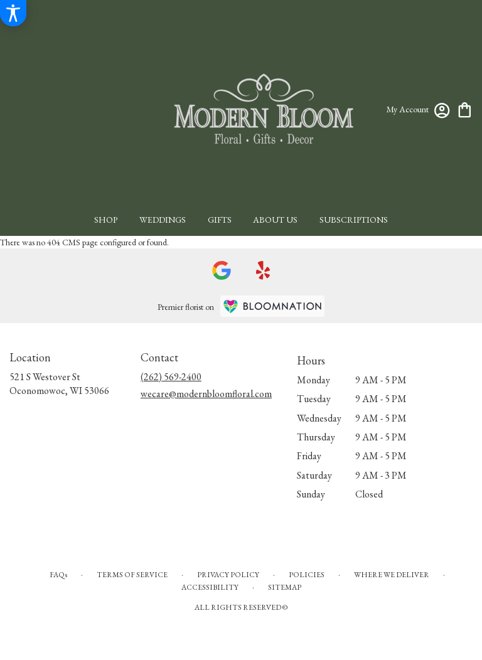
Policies (306, 575)
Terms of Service (132, 575)
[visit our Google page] (222, 270)
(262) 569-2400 (171, 376)
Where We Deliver (391, 575)
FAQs (58, 575)
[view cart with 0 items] (465, 109)
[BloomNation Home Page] (272, 306)
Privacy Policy (228, 575)
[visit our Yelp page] (263, 270)
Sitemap (284, 587)
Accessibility (209, 587)
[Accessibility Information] (13, 13)
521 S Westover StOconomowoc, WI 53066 (59, 383)
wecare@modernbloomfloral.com (206, 393)
